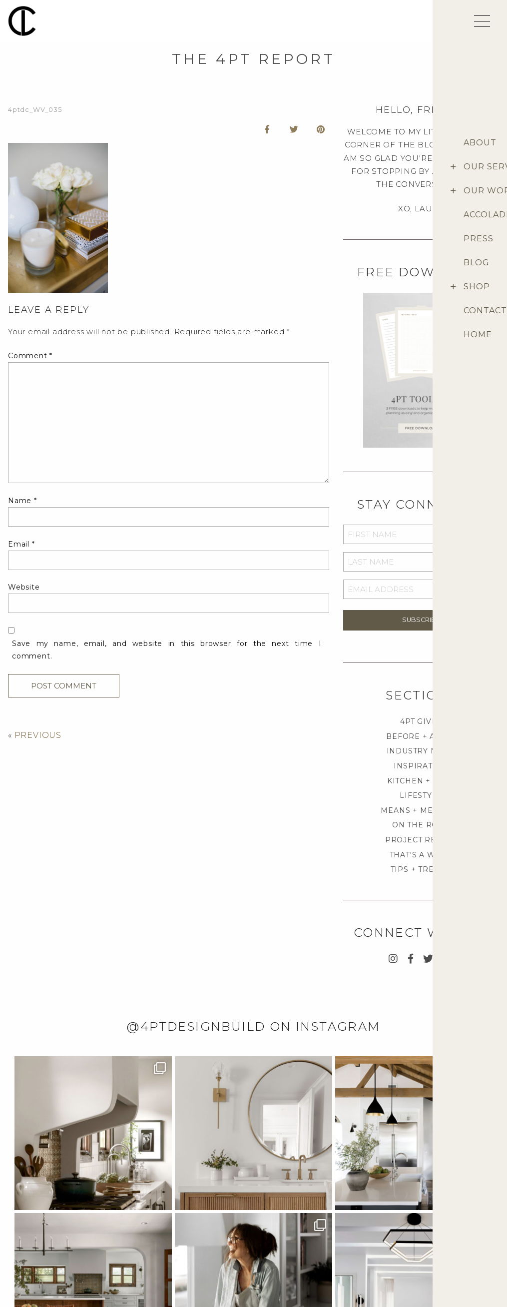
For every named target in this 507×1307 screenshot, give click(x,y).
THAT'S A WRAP (421, 854)
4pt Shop (437, 1235)
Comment (30, 355)
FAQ (346, 1219)
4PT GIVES (421, 721)
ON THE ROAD (421, 824)
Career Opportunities (42, 1250)
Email (21, 544)
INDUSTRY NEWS (421, 750)
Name (22, 500)
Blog (432, 1271)
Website (24, 587)
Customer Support (372, 1235)
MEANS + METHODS (421, 810)
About (434, 1219)
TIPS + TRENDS (421, 869)
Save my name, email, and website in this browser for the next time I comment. (166, 649)
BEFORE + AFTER (421, 736)
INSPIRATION (421, 765)
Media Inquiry (28, 1235)
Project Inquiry (32, 1219)
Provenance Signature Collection (460, 1253)
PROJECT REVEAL (421, 839)
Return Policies (367, 1266)
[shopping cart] (453, 24)
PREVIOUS (37, 735)
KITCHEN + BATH (421, 780)
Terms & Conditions (373, 1250)
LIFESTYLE (421, 795)
